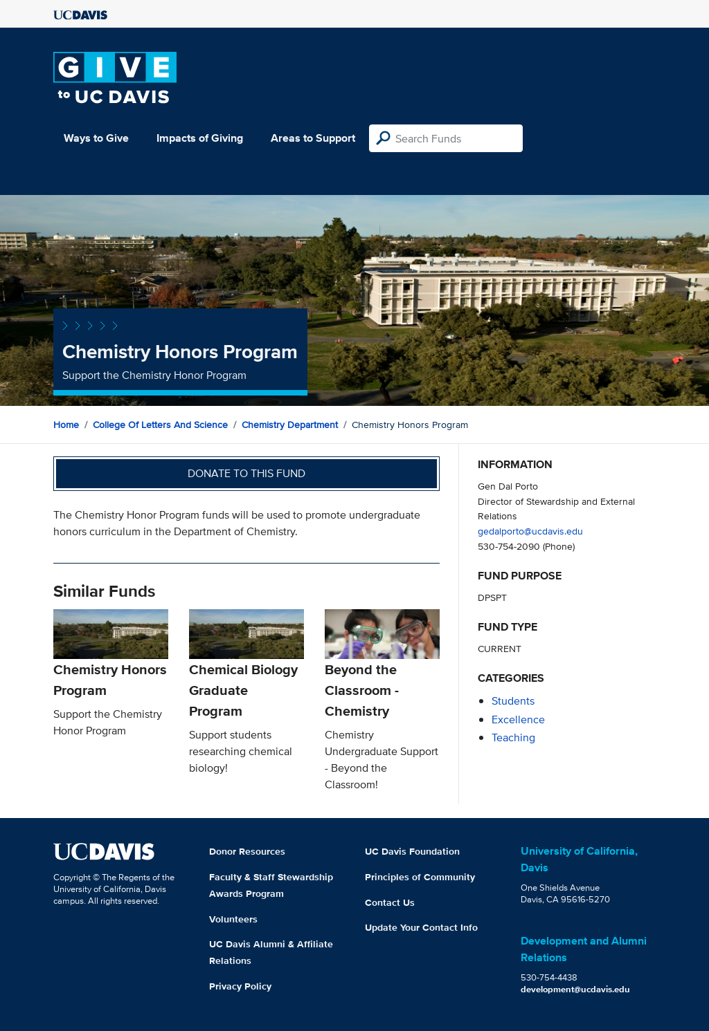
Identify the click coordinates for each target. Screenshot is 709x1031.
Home (66, 424)
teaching (513, 737)
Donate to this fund (246, 473)
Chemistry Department (290, 424)
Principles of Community (420, 877)
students (513, 701)
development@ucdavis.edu (575, 989)
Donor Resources (247, 851)
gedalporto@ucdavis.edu (530, 530)
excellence (518, 719)
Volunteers (233, 919)
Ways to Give (96, 138)
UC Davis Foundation (412, 851)
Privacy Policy (240, 986)
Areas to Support (313, 138)
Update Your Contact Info (421, 927)
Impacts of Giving (199, 138)
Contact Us (390, 902)
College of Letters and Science (160, 424)
